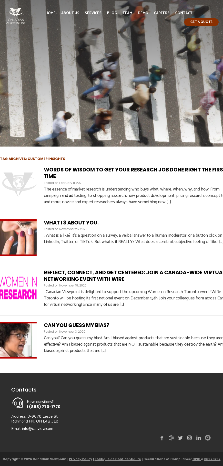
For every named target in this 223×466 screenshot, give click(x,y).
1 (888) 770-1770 (44, 407)
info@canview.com (37, 428)
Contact (184, 13)
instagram (190, 439)
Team (127, 13)
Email (207, 438)
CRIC (197, 459)
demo (172, 438)
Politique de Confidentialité (118, 459)
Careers (162, 13)
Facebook (163, 439)
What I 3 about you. (71, 222)
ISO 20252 (212, 459)
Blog (112, 13)
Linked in (198, 439)
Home (50, 13)
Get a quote (201, 22)
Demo (143, 13)
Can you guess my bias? (77, 325)
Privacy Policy (80, 459)
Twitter (181, 439)
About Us (70, 13)
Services (93, 13)
